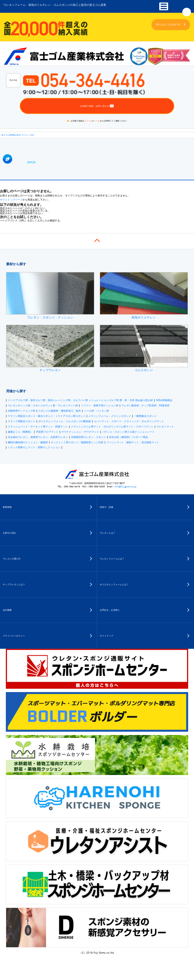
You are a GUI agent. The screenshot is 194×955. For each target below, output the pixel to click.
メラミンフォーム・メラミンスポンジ (109, 416)
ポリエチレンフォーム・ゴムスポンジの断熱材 (64, 421)
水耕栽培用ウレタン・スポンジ (88, 437)
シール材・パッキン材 (96, 411)
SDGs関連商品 (164, 400)
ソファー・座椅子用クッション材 (99, 405)
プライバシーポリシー (14, 635)
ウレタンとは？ (107, 533)
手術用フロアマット (47, 432)
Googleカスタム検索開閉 (186, 12)
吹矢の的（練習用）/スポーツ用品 (128, 437)
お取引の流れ (9, 533)
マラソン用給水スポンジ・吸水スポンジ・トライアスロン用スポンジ (46, 416)
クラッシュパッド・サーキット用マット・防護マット (38, 426)
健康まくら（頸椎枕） (20, 432)
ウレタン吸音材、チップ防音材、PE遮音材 (145, 405)
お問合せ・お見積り (110, 610)
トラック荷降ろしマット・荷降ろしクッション (34, 447)
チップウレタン (50, 348)
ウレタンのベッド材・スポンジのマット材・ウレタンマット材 (43, 405)
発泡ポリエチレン (144, 296)
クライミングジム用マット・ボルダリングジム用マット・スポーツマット (112, 426)
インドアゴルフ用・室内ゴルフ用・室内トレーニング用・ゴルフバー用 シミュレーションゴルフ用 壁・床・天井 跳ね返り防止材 (80, 400)
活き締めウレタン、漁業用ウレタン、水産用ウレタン (38, 437)
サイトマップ (106, 635)
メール (97, 120)
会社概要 (7, 610)
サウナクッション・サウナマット (80, 432)
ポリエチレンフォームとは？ (114, 584)
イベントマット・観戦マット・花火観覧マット (132, 442)
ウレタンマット (165, 426)
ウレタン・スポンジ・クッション (50, 296)
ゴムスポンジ (144, 348)
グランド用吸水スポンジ (21, 421)
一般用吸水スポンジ (145, 416)
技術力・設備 (106, 507)
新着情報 (7, 507)
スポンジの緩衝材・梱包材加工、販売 (59, 411)
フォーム (88, 120)
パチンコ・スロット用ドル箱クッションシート (128, 432)
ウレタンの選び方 (12, 558)
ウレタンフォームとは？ (112, 558)
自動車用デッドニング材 (21, 411)
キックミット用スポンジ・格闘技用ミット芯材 (77, 442)
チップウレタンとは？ (14, 584)
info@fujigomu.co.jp (125, 486)
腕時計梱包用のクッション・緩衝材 (28, 442)
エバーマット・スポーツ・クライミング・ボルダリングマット (129, 421)
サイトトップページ (11, 199)
